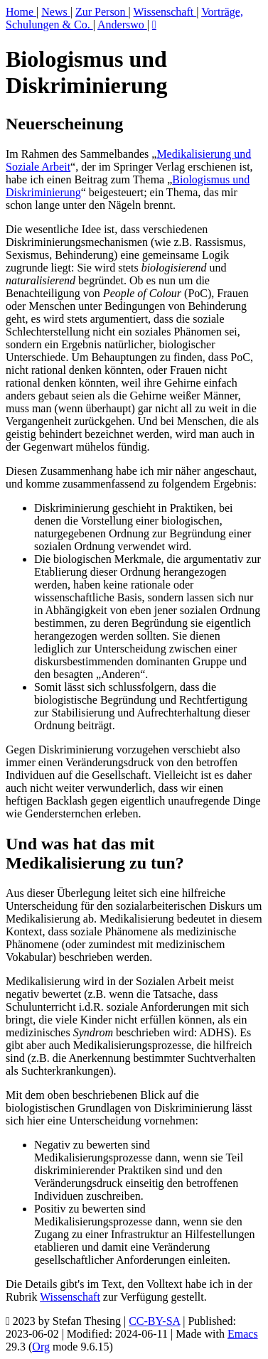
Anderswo (122, 24)
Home (21, 12)
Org (41, 1347)
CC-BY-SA (154, 1321)
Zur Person (102, 12)
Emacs (242, 1334)
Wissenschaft (165, 12)
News (55, 12)
